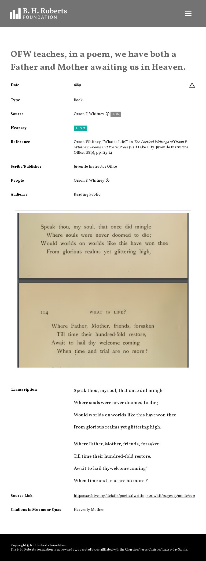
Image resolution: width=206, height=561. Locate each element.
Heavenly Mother (89, 509)
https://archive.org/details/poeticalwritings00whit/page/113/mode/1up (134, 495)
